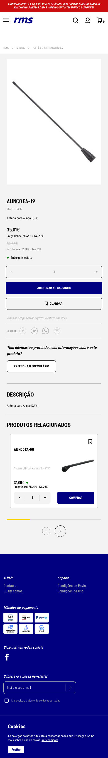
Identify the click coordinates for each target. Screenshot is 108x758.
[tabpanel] (54, 471)
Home (6, 48)
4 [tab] (89, 519)
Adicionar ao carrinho (54, 288)
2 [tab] (42, 519)
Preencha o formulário (31, 366)
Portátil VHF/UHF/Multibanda (48, 48)
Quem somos (12, 591)
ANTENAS (21, 48)
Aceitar (16, 750)
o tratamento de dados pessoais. (42, 700)
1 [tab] (18, 519)
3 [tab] (66, 519)
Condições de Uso (70, 591)
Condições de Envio (71, 586)
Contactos (10, 586)
